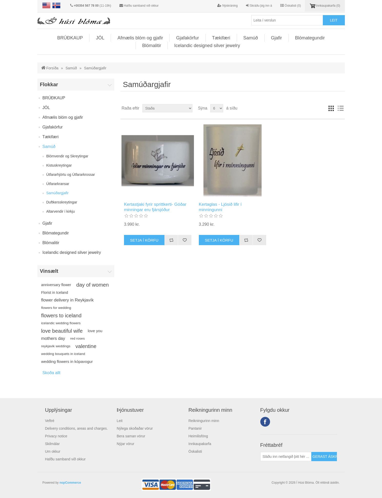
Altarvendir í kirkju (60, 211)
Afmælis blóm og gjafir (140, 37)
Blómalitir (151, 45)
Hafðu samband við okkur (141, 5)
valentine (86, 346)
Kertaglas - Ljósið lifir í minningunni (220, 207)
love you (95, 331)
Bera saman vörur (131, 436)
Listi (340, 108)
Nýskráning (227, 5)
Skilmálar (52, 444)
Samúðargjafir (57, 193)
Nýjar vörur (125, 444)
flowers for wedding (56, 308)
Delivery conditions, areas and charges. (76, 428)
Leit (120, 421)
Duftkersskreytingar (61, 202)
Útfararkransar (57, 184)
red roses (77, 338)
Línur (331, 108)
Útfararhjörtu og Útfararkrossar (70, 174)
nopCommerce (70, 482)
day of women (92, 285)
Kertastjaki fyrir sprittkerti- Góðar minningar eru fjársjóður (155, 207)
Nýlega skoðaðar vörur (135, 428)
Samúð (250, 37)
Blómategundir (310, 37)
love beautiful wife (62, 331)
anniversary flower (56, 285)
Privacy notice (56, 436)
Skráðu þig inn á (259, 5)
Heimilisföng (198, 436)
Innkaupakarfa (200, 444)
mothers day (53, 338)
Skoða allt (51, 373)
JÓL (100, 37)
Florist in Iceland (54, 292)
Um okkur (52, 451)
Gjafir (276, 37)
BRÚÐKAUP (70, 37)
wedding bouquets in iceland (63, 354)
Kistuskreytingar (59, 165)
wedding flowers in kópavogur (67, 361)
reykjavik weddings (55, 346)
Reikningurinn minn (204, 421)
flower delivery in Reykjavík (67, 300)
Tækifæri (221, 37)
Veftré (50, 421)
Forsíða (52, 68)
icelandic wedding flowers (61, 323)
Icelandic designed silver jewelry (207, 45)
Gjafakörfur (187, 37)
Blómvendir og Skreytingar (67, 156)
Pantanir (195, 428)
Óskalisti (195, 451)
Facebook (265, 422)
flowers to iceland (61, 315)
